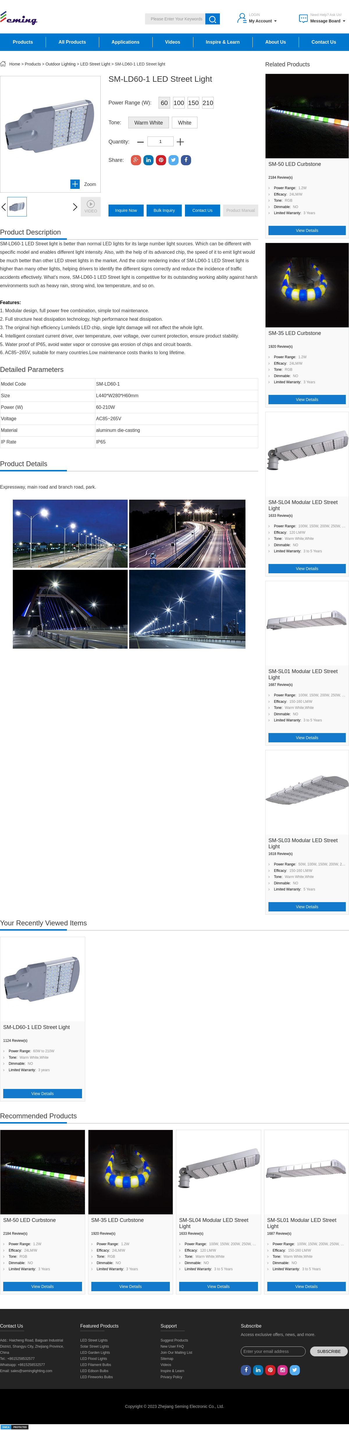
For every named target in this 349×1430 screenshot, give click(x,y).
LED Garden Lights (95, 1353)
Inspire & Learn (223, 42)
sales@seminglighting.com (31, 1371)
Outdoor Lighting (61, 64)
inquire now (126, 210)
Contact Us (323, 42)
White (184, 123)
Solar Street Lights (94, 1346)
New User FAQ (172, 1346)
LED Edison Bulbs (94, 1371)
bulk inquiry (164, 210)
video (91, 206)
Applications (126, 42)
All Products (72, 42)
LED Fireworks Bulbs (96, 1377)
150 (193, 103)
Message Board (327, 21)
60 (164, 103)
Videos (172, 42)
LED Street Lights (94, 1340)
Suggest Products (174, 1340)
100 (179, 103)
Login (254, 15)
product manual (240, 210)
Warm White (148, 123)
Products (23, 42)
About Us (275, 42)
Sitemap (167, 1359)
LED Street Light (95, 64)
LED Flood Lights (93, 1359)
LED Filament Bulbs (95, 1365)
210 (208, 103)
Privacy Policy (171, 1377)
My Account (263, 21)
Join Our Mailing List (176, 1353)
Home (14, 64)
